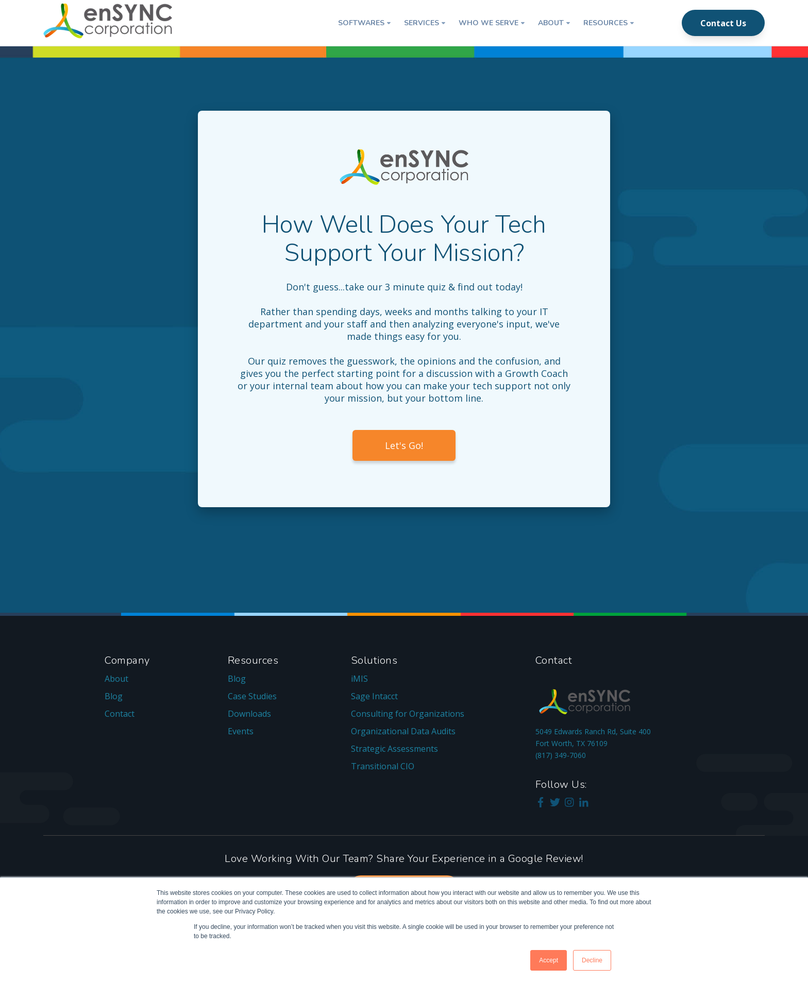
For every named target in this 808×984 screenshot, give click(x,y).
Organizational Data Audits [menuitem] (403, 731)
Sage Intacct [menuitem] (374, 696)
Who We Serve (488, 23)
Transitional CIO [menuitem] (382, 766)
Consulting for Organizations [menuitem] (407, 713)
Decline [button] (592, 960)
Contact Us (723, 23)
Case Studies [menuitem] (252, 696)
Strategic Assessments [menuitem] (394, 748)
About (551, 23)
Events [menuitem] (241, 731)
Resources (605, 23)
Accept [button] (548, 960)
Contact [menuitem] (119, 713)
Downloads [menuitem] (249, 713)
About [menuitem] (116, 678)
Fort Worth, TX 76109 (571, 743)
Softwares (361, 23)
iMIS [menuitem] (359, 678)
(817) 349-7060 (560, 755)
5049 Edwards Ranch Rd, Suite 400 (593, 731)
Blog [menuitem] (114, 696)
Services (421, 23)
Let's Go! (404, 445)
